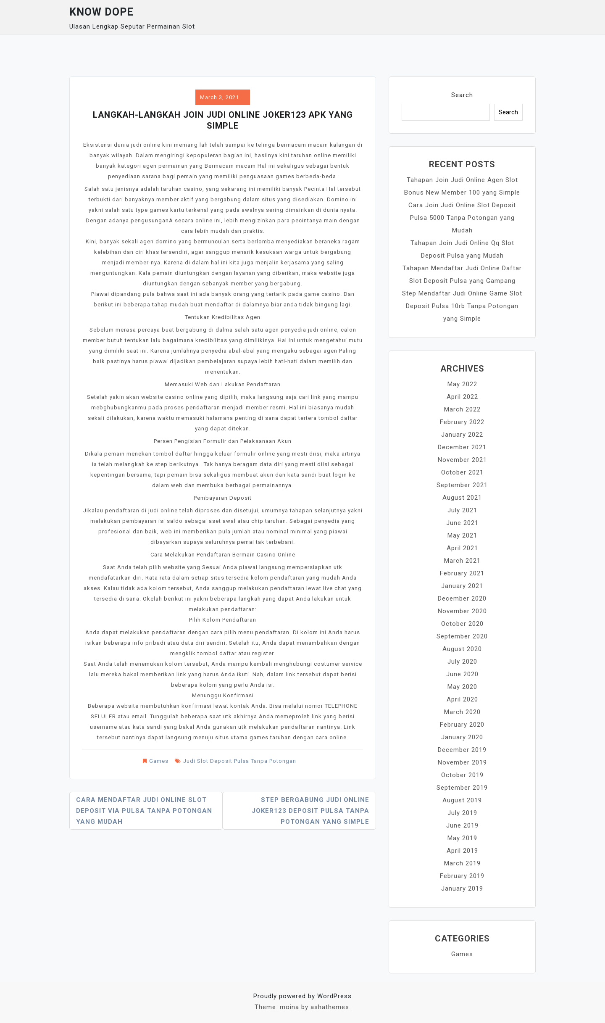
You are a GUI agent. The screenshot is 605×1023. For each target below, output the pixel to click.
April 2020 (462, 699)
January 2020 (462, 737)
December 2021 (462, 447)
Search (462, 95)
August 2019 (462, 800)
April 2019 (462, 850)
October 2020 (462, 624)
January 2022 (462, 434)
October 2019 (462, 775)
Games (158, 761)
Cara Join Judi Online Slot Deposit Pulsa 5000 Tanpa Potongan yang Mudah (462, 217)
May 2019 (462, 838)
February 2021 (462, 573)
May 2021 (462, 535)
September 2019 (462, 787)
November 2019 (462, 762)
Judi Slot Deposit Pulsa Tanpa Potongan (239, 761)
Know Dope (101, 12)
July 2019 (462, 813)
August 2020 (462, 649)
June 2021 (462, 523)
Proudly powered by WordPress (302, 996)
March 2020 (462, 712)
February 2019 (462, 876)
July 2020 (462, 661)
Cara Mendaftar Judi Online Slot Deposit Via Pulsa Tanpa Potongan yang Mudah (144, 810)
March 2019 (462, 863)
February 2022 (462, 422)
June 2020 (462, 674)
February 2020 (462, 724)
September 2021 (462, 485)
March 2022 (462, 409)
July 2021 (462, 510)
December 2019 (462, 750)
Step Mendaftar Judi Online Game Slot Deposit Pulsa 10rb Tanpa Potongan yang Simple (462, 306)
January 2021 (462, 586)
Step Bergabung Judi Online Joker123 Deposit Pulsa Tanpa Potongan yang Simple (310, 810)
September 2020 (462, 636)
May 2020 (462, 687)
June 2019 (462, 825)
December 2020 (462, 598)
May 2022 (462, 384)
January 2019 (462, 888)
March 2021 (462, 560)
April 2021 (462, 548)
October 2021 (462, 472)
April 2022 (462, 397)
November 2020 (462, 611)
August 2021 (462, 497)
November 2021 (462, 460)
